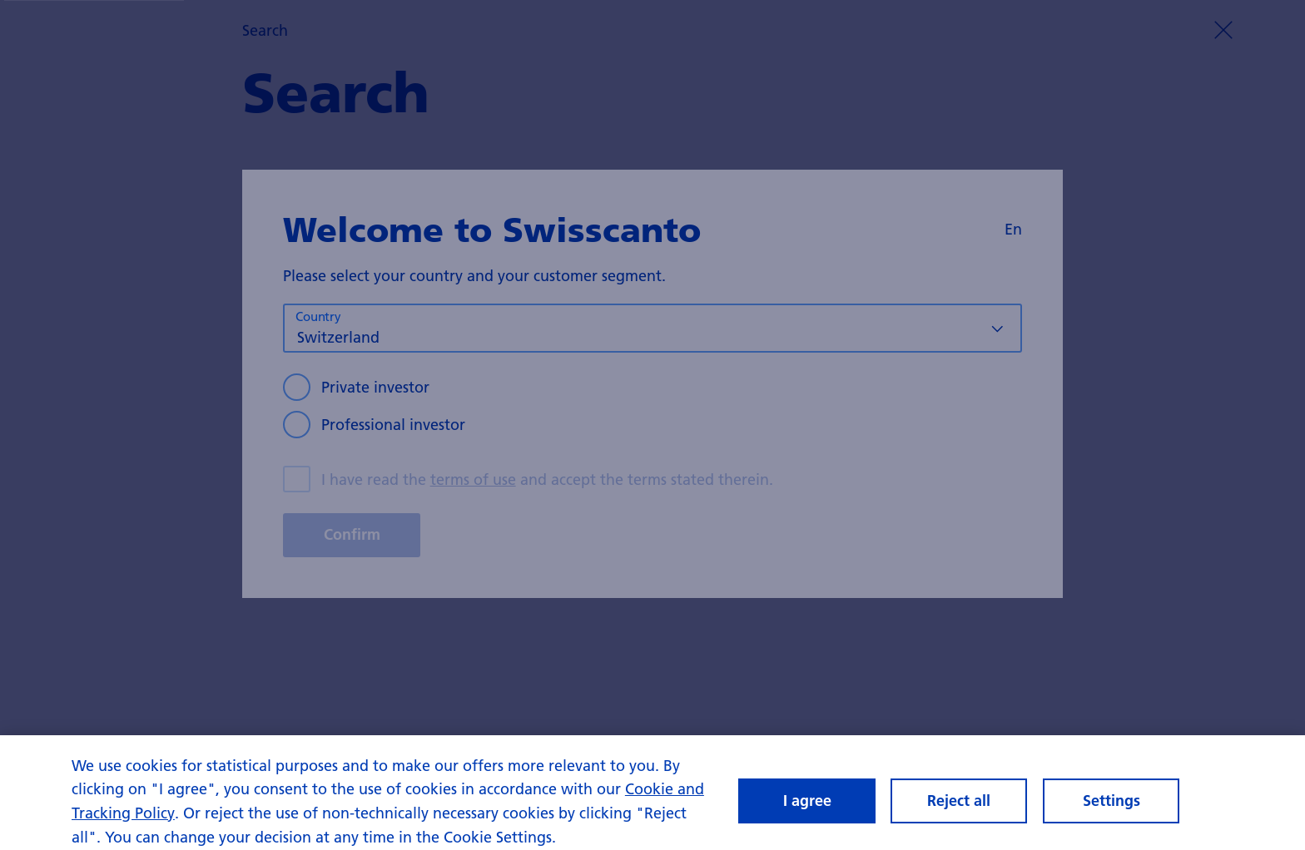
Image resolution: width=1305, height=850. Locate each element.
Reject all (958, 805)
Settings (1111, 805)
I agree (807, 805)
